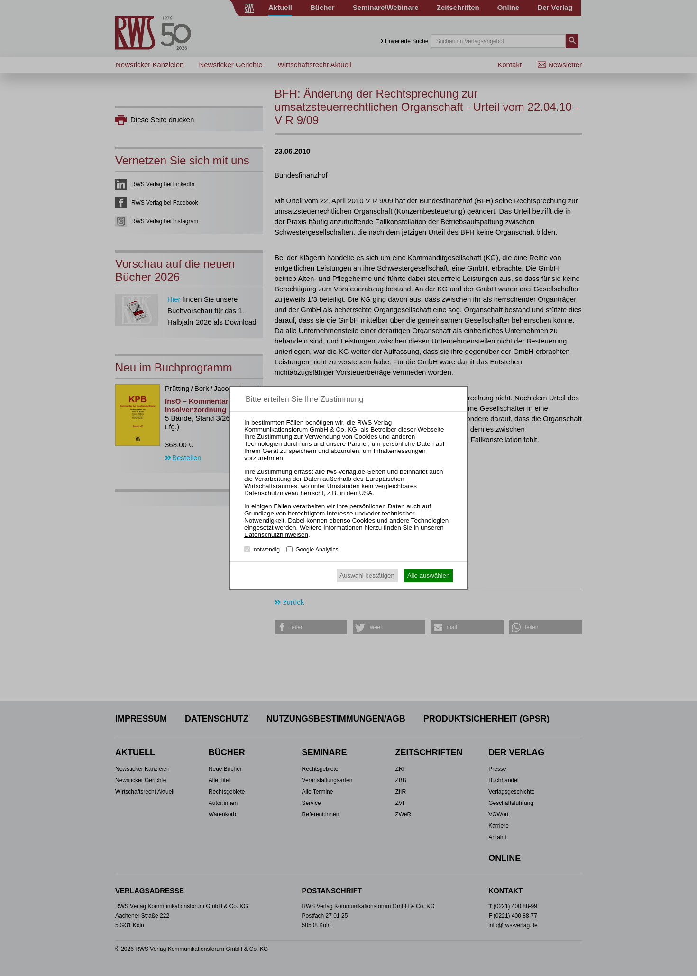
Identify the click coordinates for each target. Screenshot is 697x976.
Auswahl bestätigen (366, 575)
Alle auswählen (428, 575)
